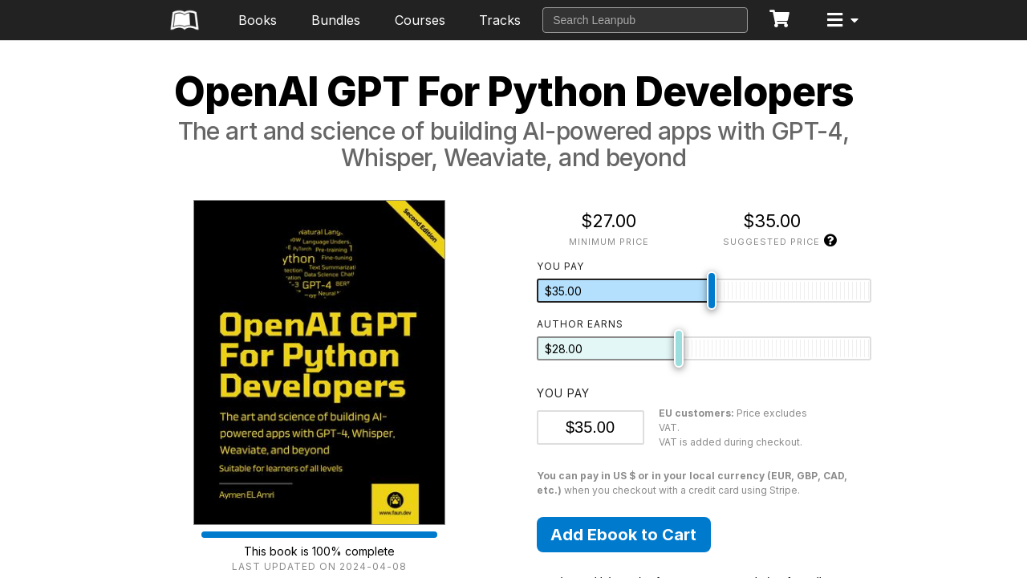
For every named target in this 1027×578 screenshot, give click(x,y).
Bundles (335, 20)
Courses (420, 20)
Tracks (500, 20)
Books (257, 20)
